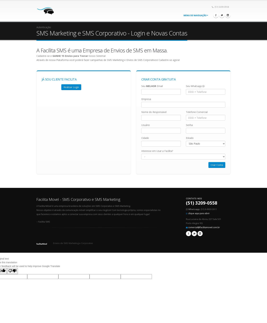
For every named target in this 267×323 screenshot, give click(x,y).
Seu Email (152, 86)
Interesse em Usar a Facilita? (157, 151)
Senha (189, 125)
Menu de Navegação (196, 15)
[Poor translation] (12, 271)
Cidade (145, 138)
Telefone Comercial (197, 112)
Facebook (215, 15)
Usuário (145, 125)
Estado (190, 138)
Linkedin (227, 15)
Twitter (221, 15)
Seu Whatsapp (195, 86)
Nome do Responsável (154, 112)
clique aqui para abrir (199, 213)
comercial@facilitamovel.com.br (204, 227)
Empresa (146, 99)
